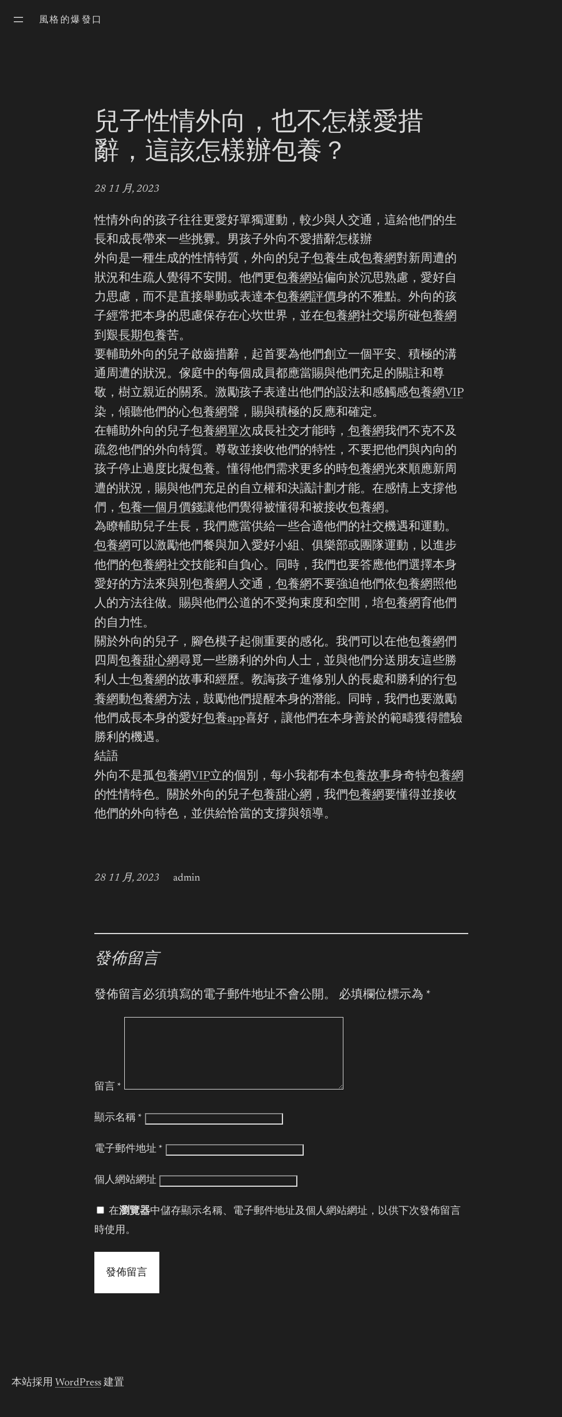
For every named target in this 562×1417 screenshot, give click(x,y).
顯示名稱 (118, 1132)
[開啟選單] (18, 19)
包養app (224, 719)
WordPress (78, 1397)
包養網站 (300, 279)
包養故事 (367, 777)
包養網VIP (436, 393)
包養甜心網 (148, 662)
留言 (107, 1101)
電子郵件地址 (128, 1163)
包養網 (378, 259)
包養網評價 (306, 298)
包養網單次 (221, 432)
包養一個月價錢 (160, 508)
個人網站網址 (125, 1194)
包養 (324, 259)
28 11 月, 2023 (126, 189)
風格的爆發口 (70, 20)
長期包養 (142, 336)
